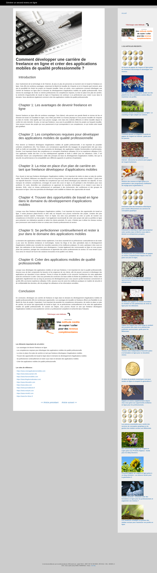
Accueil (124, 13)
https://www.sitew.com (24, 385)
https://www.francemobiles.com (27, 376)
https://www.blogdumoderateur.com (29, 379)
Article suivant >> (69, 402)
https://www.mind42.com (25, 393)
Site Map (93, 565)
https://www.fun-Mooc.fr (25, 396)
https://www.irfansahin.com (26, 382)
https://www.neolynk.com (25, 390)
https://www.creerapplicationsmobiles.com (31, 371)
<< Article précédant (50, 402)
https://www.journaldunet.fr (26, 388)
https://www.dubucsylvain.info (27, 374)
